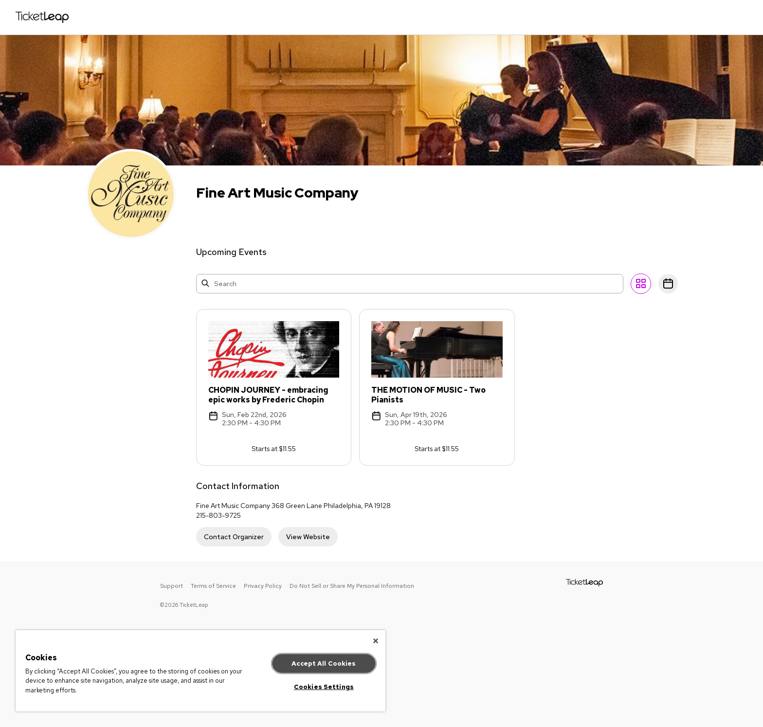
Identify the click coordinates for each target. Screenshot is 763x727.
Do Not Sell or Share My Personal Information (352, 586)
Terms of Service (213, 586)
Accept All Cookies (323, 663)
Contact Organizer (234, 536)
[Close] (376, 641)
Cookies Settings (324, 687)
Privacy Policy (263, 586)
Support (171, 586)
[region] (200, 670)
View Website (308, 536)
